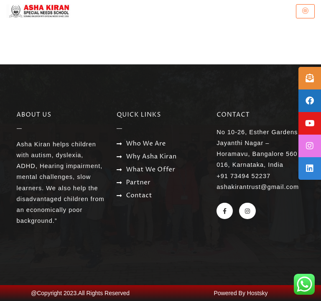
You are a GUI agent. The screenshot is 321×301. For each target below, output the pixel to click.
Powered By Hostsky (241, 293)
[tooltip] (309, 78)
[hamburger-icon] (305, 11)
